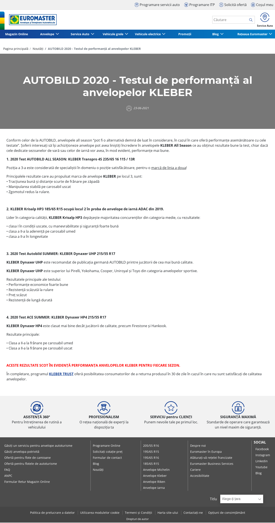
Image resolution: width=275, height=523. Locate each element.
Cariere (195, 470)
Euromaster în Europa (206, 452)
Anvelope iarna (154, 488)
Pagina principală (15, 49)
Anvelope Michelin (156, 470)
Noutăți (37, 49)
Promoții (184, 34)
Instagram (262, 455)
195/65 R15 (151, 452)
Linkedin (261, 461)
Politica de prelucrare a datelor (53, 513)
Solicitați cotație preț (107, 452)
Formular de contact (107, 458)
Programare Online (106, 446)
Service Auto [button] (80, 34)
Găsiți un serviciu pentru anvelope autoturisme (38, 446)
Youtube (261, 467)
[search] (251, 20)
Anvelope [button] (47, 34)
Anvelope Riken (154, 482)
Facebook (262, 449)
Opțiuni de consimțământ (226, 513)
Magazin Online (16, 34)
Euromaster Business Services (211, 464)
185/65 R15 (151, 464)
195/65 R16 (151, 458)
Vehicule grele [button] (113, 34)
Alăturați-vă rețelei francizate (211, 458)
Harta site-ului (168, 513)
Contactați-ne (193, 513)
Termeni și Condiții (139, 513)
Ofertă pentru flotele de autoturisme (30, 464)
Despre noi (198, 446)
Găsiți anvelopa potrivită (21, 452)
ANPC (8, 476)
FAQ (7, 470)
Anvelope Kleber (155, 476)
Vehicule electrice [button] (148, 34)
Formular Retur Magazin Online (27, 482)
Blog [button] (215, 34)
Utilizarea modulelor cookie (100, 513)
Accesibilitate (199, 476)
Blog (96, 464)
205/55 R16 (151, 446)
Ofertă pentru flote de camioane (27, 458)
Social (260, 442)
